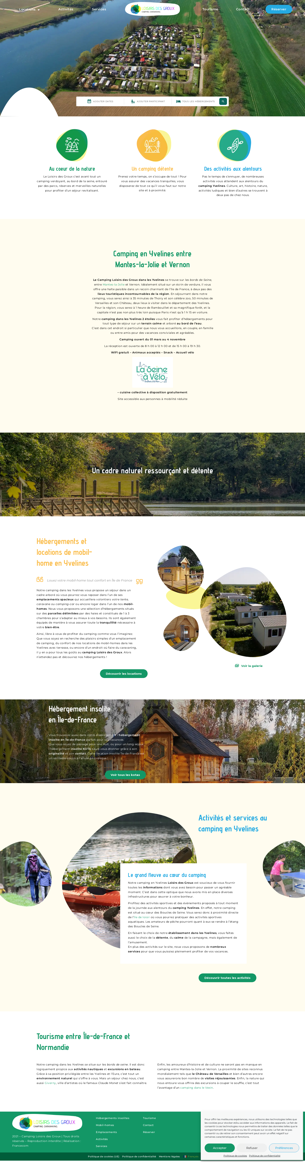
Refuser (252, 1148)
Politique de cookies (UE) (105, 1158)
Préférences (284, 1148)
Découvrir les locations (124, 673)
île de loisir (142, 917)
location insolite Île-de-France (117, 753)
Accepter (219, 1148)
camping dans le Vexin (196, 1087)
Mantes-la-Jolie (114, 284)
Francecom (20, 1146)
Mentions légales (170, 1158)
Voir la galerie (249, 666)
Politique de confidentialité (264, 1155)
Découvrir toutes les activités (227, 978)
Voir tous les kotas (125, 775)
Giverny (50, 1083)
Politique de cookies (235, 1155)
